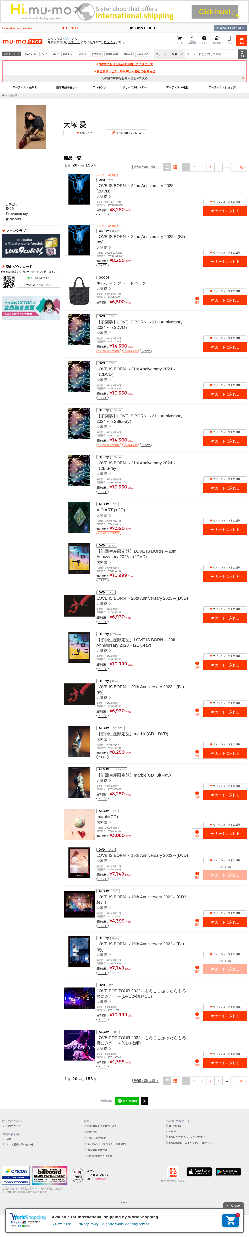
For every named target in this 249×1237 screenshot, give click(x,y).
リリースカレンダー (134, 87)
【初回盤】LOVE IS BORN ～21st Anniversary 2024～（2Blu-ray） (139, 419)
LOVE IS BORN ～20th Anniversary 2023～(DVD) (142, 598)
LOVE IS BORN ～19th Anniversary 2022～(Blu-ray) (140, 947)
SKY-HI (82, 54)
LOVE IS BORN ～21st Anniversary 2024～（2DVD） (136, 372)
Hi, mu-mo (175, 1125)
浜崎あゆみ (143, 54)
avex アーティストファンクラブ (187, 1136)
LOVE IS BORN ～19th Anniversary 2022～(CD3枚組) (141, 900)
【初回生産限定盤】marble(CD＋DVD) (132, 733)
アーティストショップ (222, 87)
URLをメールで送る (38, 284)
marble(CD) (107, 816)
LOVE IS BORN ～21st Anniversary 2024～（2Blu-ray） (136, 466)
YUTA (44, 54)
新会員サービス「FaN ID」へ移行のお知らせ (124, 71)
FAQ (8, 1138)
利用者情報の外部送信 (99, 1156)
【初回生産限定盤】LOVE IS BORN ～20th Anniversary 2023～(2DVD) (136, 554)
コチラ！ (74, 42)
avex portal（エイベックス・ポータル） (192, 1142)
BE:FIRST (68, 54)
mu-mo (173, 1131)
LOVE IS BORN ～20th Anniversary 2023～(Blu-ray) (140, 689)
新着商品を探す (65, 87)
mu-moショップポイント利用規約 (106, 1144)
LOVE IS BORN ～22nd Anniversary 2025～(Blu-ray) (141, 239)
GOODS (13, 219)
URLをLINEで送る (38, 278)
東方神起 (96, 54)
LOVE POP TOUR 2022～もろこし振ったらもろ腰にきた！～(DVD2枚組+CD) (141, 994)
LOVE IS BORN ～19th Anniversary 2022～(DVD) (142, 855)
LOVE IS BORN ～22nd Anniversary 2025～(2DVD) (137, 188)
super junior (112, 54)
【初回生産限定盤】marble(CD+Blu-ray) (133, 775)
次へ (243, 167)
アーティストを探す (24, 87)
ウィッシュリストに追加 (225, 201)
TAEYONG (30, 54)
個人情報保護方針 (97, 1150)
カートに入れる (227, 211)
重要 (197, 302)
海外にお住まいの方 (128, 132)
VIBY (55, 54)
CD (10, 208)
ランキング (99, 87)
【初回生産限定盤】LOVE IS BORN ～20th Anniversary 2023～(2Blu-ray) (136, 642)
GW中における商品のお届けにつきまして (124, 64)
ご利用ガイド (13, 1126)
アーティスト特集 (177, 87)
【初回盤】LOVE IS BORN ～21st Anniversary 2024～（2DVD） (139, 325)
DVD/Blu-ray (17, 214)
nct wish (127, 54)
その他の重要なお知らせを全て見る (124, 78)
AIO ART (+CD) (110, 510)
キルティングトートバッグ (121, 283)
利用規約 (92, 1132)
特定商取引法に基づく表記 (102, 1126)
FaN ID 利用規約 (96, 1138)
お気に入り (86, 132)
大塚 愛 (102, 196)
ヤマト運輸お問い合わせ (19, 1144)
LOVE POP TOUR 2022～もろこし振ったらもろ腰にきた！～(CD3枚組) (141, 1040)
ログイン (109, 42)
